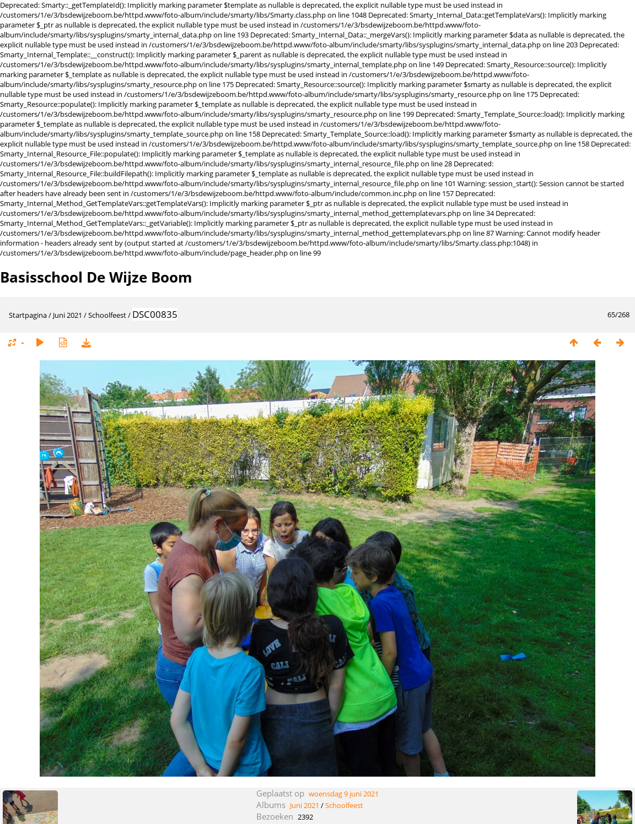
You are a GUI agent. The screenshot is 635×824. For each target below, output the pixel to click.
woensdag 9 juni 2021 (344, 794)
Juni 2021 (67, 315)
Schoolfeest (107, 315)
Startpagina (28, 315)
